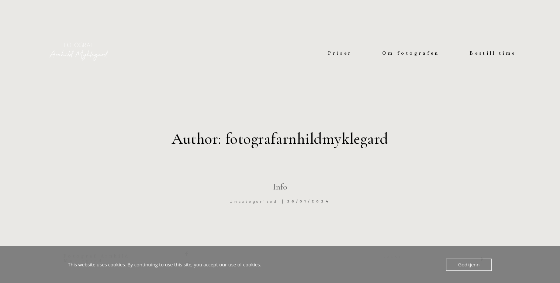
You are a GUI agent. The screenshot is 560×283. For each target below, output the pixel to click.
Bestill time (493, 53)
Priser (340, 53)
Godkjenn (469, 264)
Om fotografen (410, 53)
